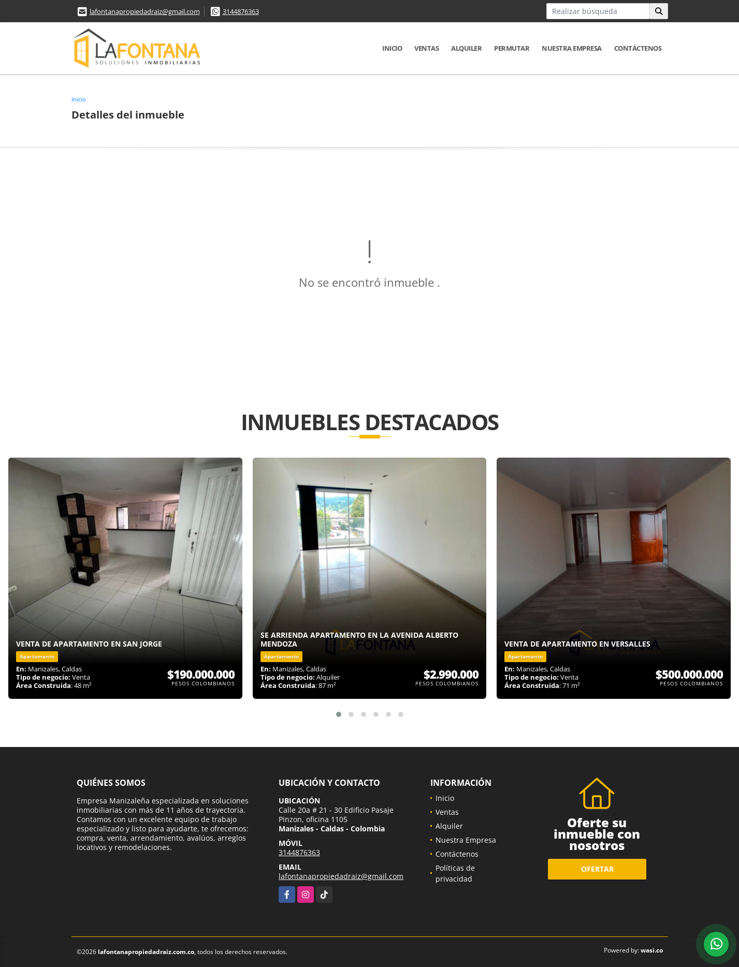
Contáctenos (638, 48)
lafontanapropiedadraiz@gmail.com (145, 11)
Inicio (392, 48)
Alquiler (466, 48)
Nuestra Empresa (572, 48)
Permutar (511, 48)
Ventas (426, 48)
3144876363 (241, 11)
